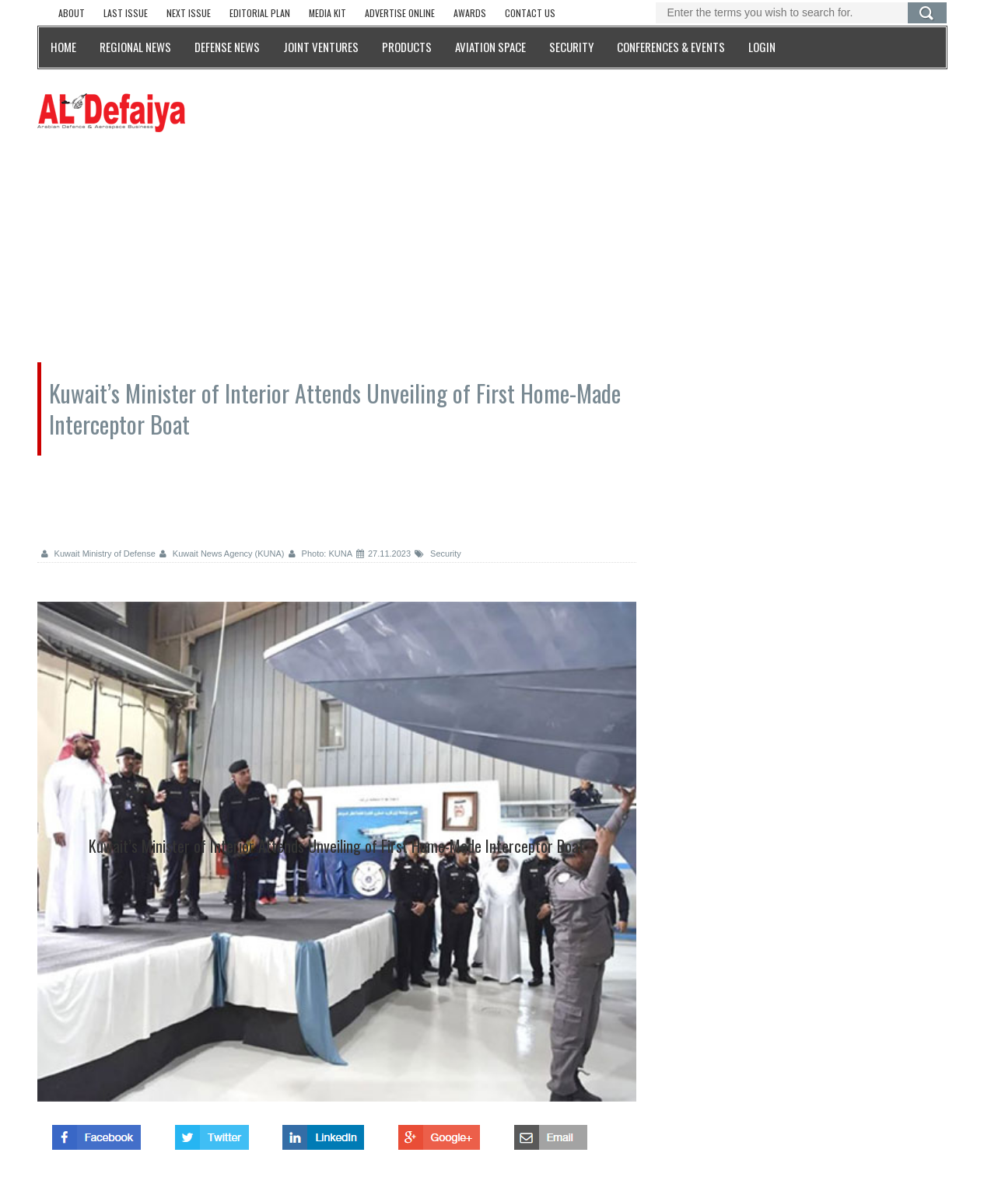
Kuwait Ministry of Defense (98, 553)
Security (438, 553)
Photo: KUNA (320, 553)
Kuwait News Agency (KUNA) (222, 553)
